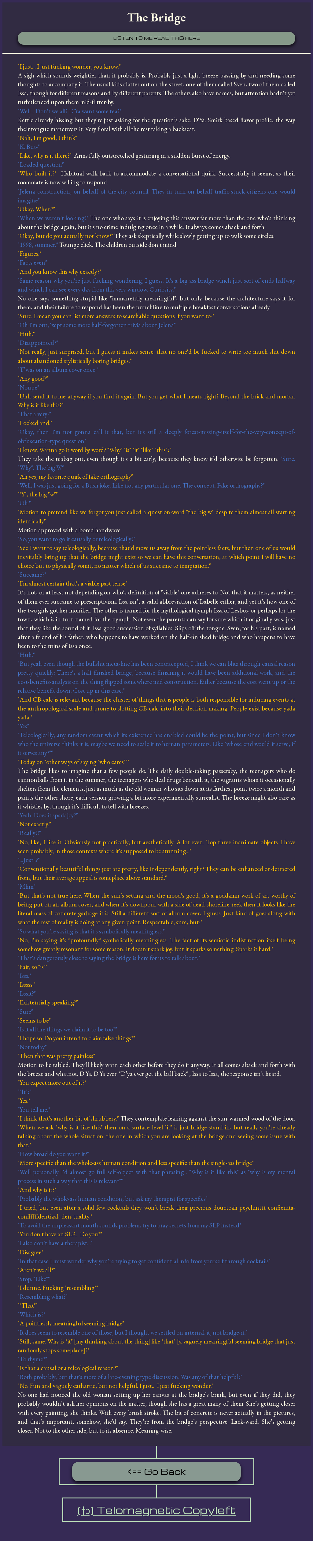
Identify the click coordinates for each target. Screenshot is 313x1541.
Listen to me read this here (156, 38)
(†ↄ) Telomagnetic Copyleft (156, 1510)
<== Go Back (156, 1471)
